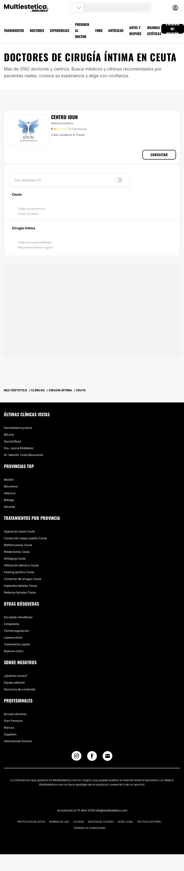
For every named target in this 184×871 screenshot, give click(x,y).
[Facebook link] (92, 757)
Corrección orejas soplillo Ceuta (25, 538)
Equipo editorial (14, 682)
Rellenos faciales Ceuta (20, 592)
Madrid (8, 479)
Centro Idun (64, 117)
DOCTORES (37, 30)
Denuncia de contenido (19, 689)
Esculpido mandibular (18, 617)
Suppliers (10, 734)
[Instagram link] (76, 757)
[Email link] (107, 756)
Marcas (9, 727)
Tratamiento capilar (17, 644)
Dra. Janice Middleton (19, 448)
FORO (98, 30)
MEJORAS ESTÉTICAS (154, 30)
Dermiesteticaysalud (18, 428)
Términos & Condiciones (90, 827)
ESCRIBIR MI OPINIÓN (173, 29)
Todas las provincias (31, 208)
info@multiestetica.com (111, 810)
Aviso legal (125, 821)
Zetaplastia (11, 624)
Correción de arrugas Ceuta (22, 579)
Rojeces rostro (13, 651)
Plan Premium (13, 721)
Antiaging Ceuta (15, 558)
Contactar (159, 154)
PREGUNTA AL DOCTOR (82, 30)
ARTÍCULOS (115, 30)
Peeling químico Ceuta (19, 572)
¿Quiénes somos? (15, 676)
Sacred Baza (12, 441)
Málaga (9, 500)
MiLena (9, 434)
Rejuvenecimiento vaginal (35, 247)
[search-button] (145, 8)
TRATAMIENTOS (14, 30)
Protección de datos (31, 821)
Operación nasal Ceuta (19, 531)
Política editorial (149, 821)
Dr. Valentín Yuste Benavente (23, 455)
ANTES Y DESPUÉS (135, 30)
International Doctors (18, 741)
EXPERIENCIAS (59, 30)
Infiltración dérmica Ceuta (21, 565)
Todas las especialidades (35, 242)
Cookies (78, 821)
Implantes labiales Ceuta (20, 585)
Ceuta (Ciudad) (28, 214)
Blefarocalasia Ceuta (18, 545)
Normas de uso (59, 821)
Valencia (9, 493)
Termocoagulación (16, 630)
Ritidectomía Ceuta (17, 552)
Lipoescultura (13, 637)
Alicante (9, 507)
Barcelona (11, 486)
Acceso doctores (15, 714)
